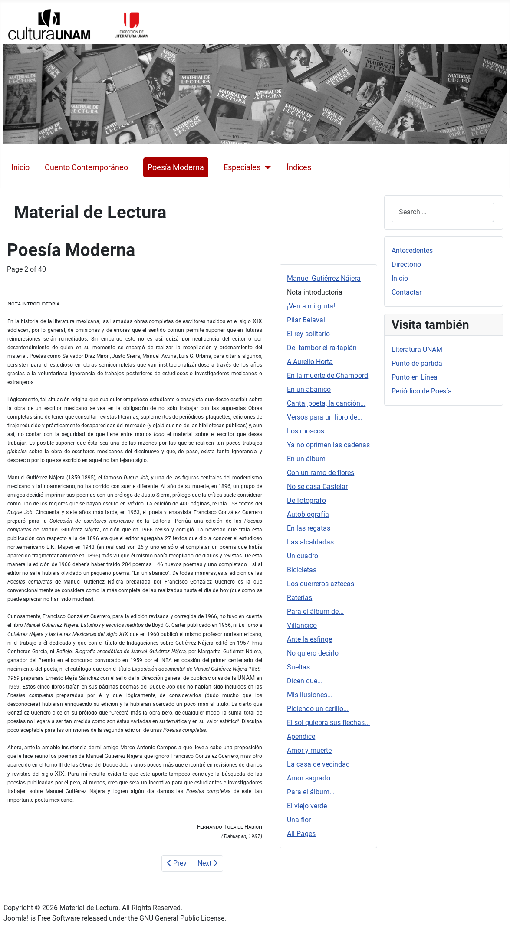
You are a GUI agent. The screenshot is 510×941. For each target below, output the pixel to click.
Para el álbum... (311, 792)
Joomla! (16, 918)
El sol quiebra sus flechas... (328, 722)
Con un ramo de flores (320, 473)
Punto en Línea (415, 377)
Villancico (302, 625)
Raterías (299, 597)
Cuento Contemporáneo (86, 167)
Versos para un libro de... (324, 417)
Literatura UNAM (417, 349)
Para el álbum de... (315, 611)
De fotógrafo (306, 500)
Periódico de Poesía (422, 391)
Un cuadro (302, 556)
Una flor (299, 820)
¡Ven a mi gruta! (311, 306)
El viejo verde (307, 806)
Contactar (406, 292)
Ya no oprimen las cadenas (328, 445)
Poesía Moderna (176, 167)
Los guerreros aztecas (320, 584)
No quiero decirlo (313, 653)
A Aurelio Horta (310, 361)
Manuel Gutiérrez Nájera (324, 278)
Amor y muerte (309, 750)
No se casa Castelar (317, 486)
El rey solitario (308, 334)
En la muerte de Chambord (327, 375)
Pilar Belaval (306, 320)
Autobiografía (308, 514)
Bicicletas (301, 570)
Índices (298, 167)
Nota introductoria (314, 292)
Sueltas (298, 667)
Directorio (406, 264)
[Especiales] (265, 167)
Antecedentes (412, 250)
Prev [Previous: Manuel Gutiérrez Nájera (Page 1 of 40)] (177, 863)
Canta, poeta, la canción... (326, 403)
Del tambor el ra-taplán (322, 348)
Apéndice (301, 736)
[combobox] (443, 212)
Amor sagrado (308, 778)
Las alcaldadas (310, 542)
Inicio (20, 167)
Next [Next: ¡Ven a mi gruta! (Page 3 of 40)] (207, 863)
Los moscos (305, 431)
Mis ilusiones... (309, 695)
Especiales (242, 167)
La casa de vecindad (318, 764)
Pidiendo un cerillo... (318, 709)
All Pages (301, 834)
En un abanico (309, 389)
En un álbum (306, 459)
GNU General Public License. (182, 918)
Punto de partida (417, 363)
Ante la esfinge (309, 639)
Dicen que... (304, 681)
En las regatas (308, 528)
